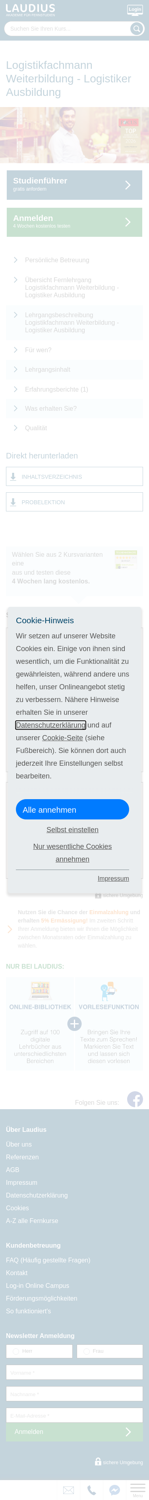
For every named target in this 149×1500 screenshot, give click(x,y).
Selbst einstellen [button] (72, 830)
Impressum (113, 878)
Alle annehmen (49, 810)
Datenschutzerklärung (50, 725)
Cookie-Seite (62, 738)
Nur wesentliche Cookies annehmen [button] (72, 853)
